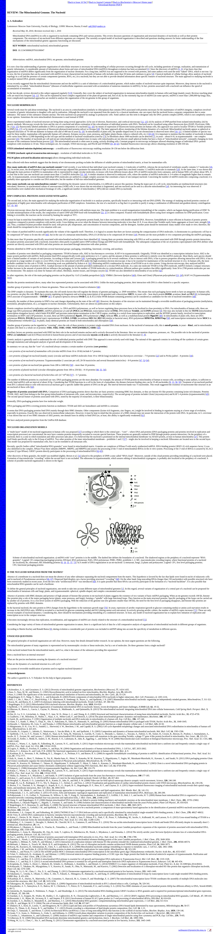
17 (20, 129)
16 (93, 126)
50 (168, 318)
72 (145, 620)
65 (101, 451)
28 (83, 258)
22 (102, 212)
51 (34, 320)
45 (9, 278)
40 (47, 235)
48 (194, 296)
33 (82, 174)
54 (147, 360)
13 (146, 122)
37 (106, 212)
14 (13, 126)
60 (32, 387)
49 (97, 301)
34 (85, 174)
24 (152, 134)
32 (118, 144)
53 (8, 859)
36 (15, 205)
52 (144, 360)
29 (8, 780)
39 (8, 224)
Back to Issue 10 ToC (77, 2)
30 (8, 783)
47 (50, 296)
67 (51, 579)
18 (98, 129)
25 (17, 139)
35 (12, 205)
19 (83, 131)
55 (101, 370)
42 (160, 271)
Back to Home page (132, 2)
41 (90, 263)
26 (115, 144)
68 (117, 579)
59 (180, 382)
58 (176, 382)
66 (48, 579)
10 (34, 95)
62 (98, 451)
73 (75, 562)
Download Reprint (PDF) (110, 5)
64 (8, 898)
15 (17, 126)
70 (106, 608)
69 (94, 581)
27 (9, 205)
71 (195, 610)
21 (8, 169)
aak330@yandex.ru (96, 26)
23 (177, 275)
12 (142, 122)
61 (143, 415)
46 (98, 287)
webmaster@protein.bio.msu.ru (192, 930)
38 (209, 222)
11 (37, 95)
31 (79, 456)
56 (104, 370)
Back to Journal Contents (100, 2)
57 (72, 375)
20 (150, 134)
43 (102, 275)
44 (133, 275)
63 (8, 896)
